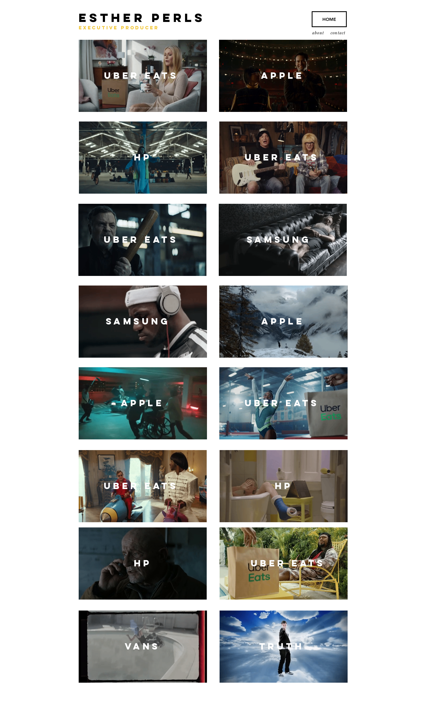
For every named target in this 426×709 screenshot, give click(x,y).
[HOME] (329, 19)
